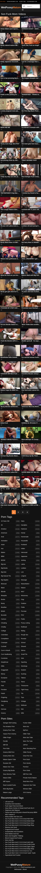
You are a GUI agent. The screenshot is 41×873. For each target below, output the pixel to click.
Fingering (10, 697)
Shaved (30, 646)
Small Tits (30, 654)
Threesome (30, 686)
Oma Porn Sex (28, 756)
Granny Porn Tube (9, 730)
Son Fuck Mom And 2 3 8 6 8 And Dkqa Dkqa (19, 848)
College (10, 631)
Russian (30, 639)
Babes (10, 552)
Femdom (10, 690)
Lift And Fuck (9, 801)
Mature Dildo (7, 778)
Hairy (30, 521)
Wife (30, 713)
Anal (10, 537)
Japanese (30, 556)
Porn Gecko (27, 763)
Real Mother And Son (12, 834)
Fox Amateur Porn (9, 726)
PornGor (26, 767)
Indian (30, 549)
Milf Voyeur (6, 781)
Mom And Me (9, 840)
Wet (30, 709)
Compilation (10, 639)
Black (10, 588)
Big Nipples (10, 580)
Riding (30, 631)
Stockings (30, 666)
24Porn (25, 745)
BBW (10, 556)
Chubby (10, 627)
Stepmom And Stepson (12, 810)
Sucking (30, 674)
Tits (30, 693)
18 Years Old (10, 521)
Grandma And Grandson (13, 804)
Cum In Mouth (10, 650)
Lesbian (30, 568)
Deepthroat (10, 662)
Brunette (10, 615)
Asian (10, 545)
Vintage (30, 701)
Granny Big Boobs (9, 770)
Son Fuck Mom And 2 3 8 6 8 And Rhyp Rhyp (19, 825)
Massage (30, 580)
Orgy (30, 599)
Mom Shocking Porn (29, 748)
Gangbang (10, 701)
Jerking (30, 560)
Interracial (30, 552)
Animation (10, 541)
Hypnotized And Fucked (12, 855)
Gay (10, 705)
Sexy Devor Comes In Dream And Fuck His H (19, 808)
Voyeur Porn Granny (9, 734)
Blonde (10, 592)
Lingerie (30, 576)
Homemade (30, 537)
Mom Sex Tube (28, 737)
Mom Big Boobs (8, 789)
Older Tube (26, 734)
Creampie (10, 643)
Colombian (10, 635)
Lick (30, 572)
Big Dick (10, 572)
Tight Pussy (30, 690)
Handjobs (30, 525)
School (30, 643)
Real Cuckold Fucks (9, 785)
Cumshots (10, 658)
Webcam (30, 705)
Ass (10, 549)
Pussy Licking (30, 623)
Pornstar (30, 611)
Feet (10, 686)
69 (10, 525)
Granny (10, 713)
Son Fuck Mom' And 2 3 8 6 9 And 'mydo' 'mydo (20, 853)
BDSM (10, 560)
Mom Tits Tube (28, 741)
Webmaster (18, 869)
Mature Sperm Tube (9, 759)
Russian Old (7, 763)
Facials (10, 682)
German (10, 709)
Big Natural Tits (10, 576)
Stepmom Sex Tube (29, 785)
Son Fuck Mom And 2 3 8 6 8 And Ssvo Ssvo (19, 823)
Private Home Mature (30, 778)
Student (30, 670)
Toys (30, 697)
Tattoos (30, 678)
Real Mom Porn (28, 781)
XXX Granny (27, 792)
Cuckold (10, 646)
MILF (30, 592)
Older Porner (27, 752)
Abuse (25, 869)
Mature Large (7, 792)
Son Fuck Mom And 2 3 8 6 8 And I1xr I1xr (18, 851)
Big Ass (10, 564)
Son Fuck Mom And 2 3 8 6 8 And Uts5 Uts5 (19, 842)
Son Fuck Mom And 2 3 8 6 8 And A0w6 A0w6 (19, 821)
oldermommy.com (32, 1)
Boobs (10, 599)
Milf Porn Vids (27, 774)
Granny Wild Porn (8, 752)
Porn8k (5, 741)
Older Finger (7, 737)
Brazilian (10, 607)
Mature (30, 588)
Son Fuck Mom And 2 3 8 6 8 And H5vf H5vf (19, 819)
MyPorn (25, 730)
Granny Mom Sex (8, 756)
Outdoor (30, 603)
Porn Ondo (26, 770)
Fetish (10, 693)
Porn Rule (6, 748)
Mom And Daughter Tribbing (14, 836)
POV (30, 615)
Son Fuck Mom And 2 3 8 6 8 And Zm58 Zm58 (20, 844)
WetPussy (11, 7)
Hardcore (30, 529)
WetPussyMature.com (28, 867)
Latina (30, 564)
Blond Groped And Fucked (13, 838)
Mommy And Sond (11, 827)
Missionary (30, 596)
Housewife (30, 541)
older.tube (22, 1)
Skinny (30, 650)
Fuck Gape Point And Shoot (14, 806)
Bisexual (10, 584)
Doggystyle (10, 670)
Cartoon (10, 619)
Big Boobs (10, 568)
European (10, 678)
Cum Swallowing (10, 654)
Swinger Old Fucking (9, 723)
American (10, 533)
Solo (30, 658)
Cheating (10, 623)
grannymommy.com (12, 1)
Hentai (30, 533)
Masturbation (30, 584)
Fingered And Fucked (12, 829)
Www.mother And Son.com (13, 816)
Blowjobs (10, 596)
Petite (30, 607)
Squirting (30, 662)
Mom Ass (26, 726)
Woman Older (27, 789)
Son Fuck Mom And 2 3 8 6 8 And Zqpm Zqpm (20, 846)
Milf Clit (5, 745)
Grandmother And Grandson (14, 831)
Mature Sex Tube (8, 767)
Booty (10, 603)
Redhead (30, 627)
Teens (30, 682)
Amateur (10, 529)
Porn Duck (26, 759)
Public (30, 619)
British (10, 611)
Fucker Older (27, 723)
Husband (30, 545)
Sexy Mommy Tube (9, 774)
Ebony (10, 674)
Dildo (10, 666)
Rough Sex (30, 635)
